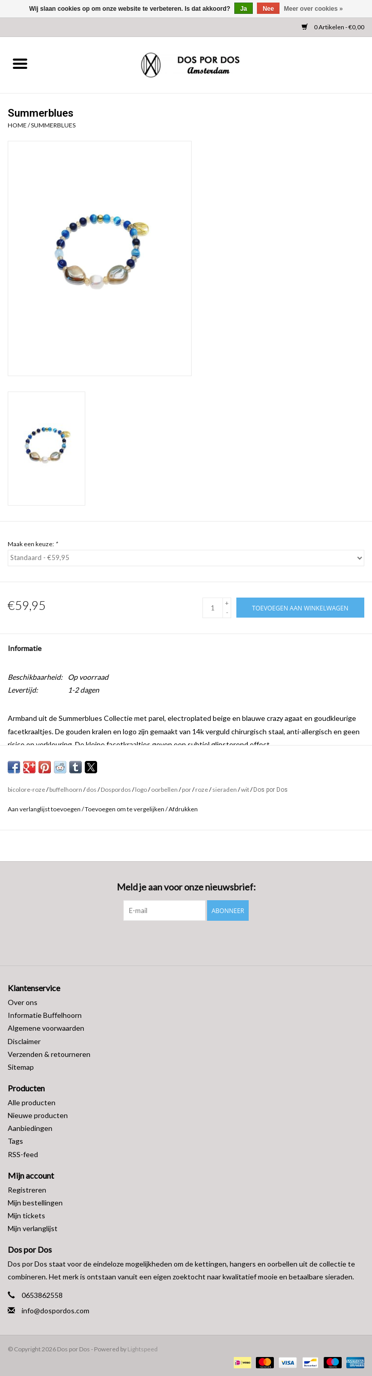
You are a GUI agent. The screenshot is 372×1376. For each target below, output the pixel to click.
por (186, 789)
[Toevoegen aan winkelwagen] (300, 608)
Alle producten (31, 1102)
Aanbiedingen (30, 1128)
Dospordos (116, 789)
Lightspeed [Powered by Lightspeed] (142, 1349)
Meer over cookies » (313, 8)
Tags (15, 1141)
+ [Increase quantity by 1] (227, 603)
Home (17, 125)
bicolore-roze (26, 789)
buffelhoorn (65, 789)
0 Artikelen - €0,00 (333, 27)
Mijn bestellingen (35, 1202)
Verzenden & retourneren (49, 1054)
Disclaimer (24, 1041)
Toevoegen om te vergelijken (125, 809)
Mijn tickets (26, 1215)
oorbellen (164, 789)
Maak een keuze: (33, 544)
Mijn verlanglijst (33, 1228)
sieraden (224, 789)
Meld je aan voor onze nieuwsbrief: (186, 887)
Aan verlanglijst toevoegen (45, 809)
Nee (268, 8)
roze (201, 789)
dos (91, 789)
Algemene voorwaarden (46, 1028)
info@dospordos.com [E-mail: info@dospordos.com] (55, 1310)
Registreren (27, 1189)
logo (141, 789)
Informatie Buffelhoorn (45, 1015)
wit (245, 789)
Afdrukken (183, 809)
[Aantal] (212, 608)
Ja (243, 8)
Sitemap (21, 1067)
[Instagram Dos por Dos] (195, 942)
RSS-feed (23, 1154)
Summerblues (53, 125)
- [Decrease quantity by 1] (227, 612)
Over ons (23, 1002)
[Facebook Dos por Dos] (177, 942)
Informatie (25, 648)
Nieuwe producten (38, 1115)
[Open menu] (20, 63)
